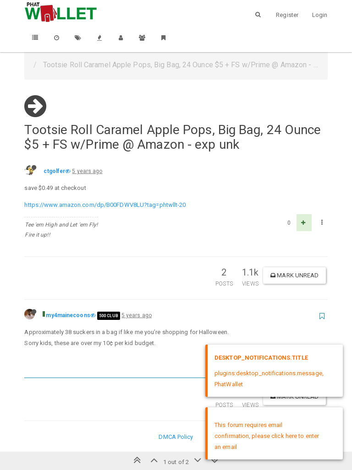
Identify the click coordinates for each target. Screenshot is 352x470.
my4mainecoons (68, 315)
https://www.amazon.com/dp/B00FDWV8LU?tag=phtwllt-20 (105, 204)
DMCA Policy (176, 436)
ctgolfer (54, 171)
